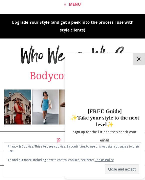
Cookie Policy (104, 160)
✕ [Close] (138, 59)
